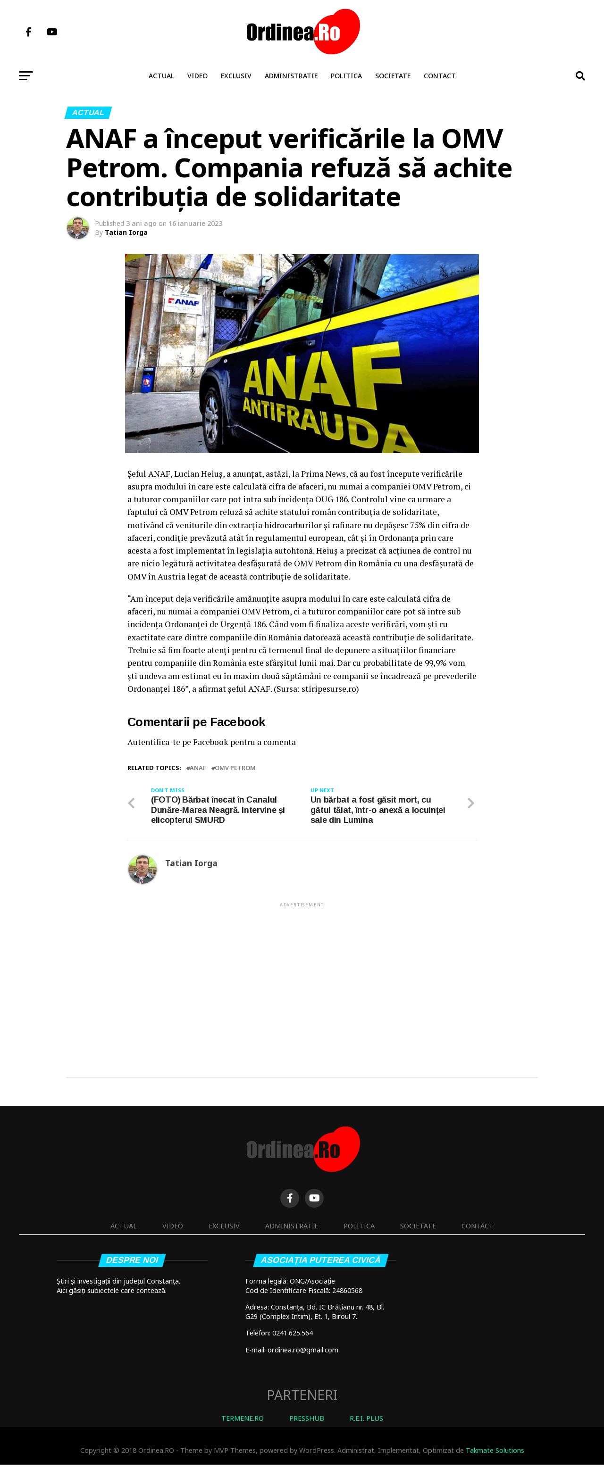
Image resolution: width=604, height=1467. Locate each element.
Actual (161, 75)
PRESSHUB (306, 1420)
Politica (346, 75)
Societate (393, 75)
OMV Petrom (235, 768)
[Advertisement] (302, 977)
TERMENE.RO (242, 1420)
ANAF (198, 768)
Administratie (291, 75)
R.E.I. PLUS (366, 1420)
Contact (440, 75)
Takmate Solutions (495, 1452)
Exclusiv (236, 75)
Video (197, 75)
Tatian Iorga (126, 232)
